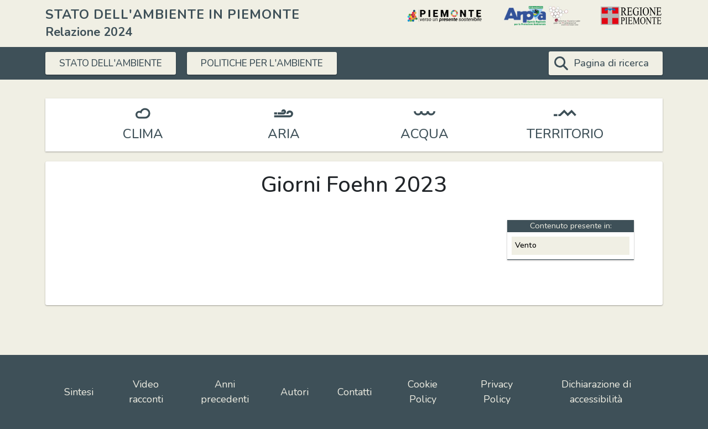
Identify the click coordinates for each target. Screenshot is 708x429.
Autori (294, 392)
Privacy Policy (497, 392)
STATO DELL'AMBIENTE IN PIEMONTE (172, 14)
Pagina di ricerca (611, 63)
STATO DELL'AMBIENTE (116, 63)
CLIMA (143, 134)
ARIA (284, 134)
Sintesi (78, 392)
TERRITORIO (565, 134)
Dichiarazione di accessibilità (596, 392)
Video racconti (146, 392)
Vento (526, 244)
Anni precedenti (225, 392)
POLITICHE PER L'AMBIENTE (279, 63)
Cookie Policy (423, 392)
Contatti (354, 392)
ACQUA (424, 134)
